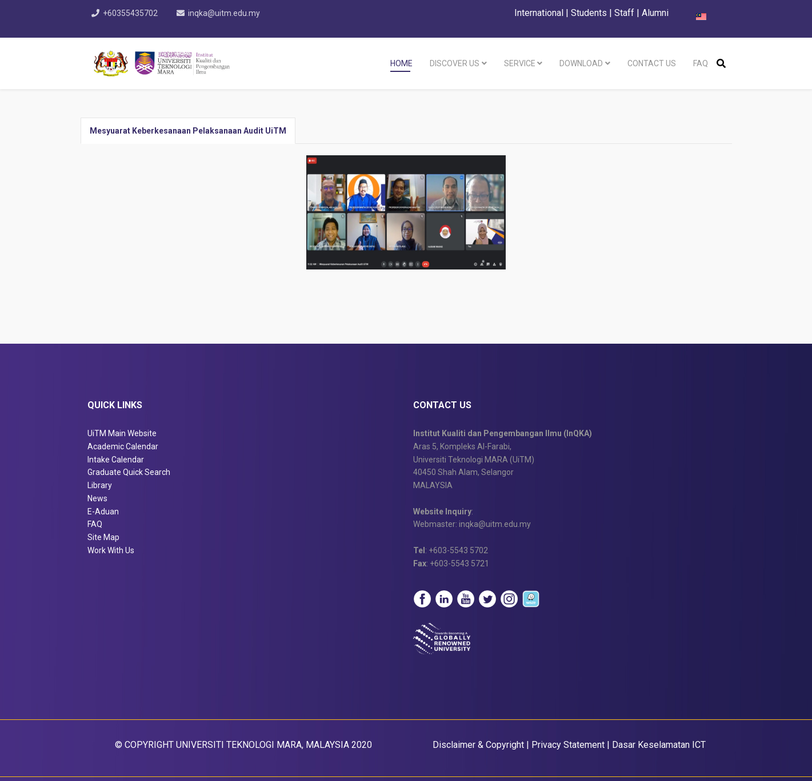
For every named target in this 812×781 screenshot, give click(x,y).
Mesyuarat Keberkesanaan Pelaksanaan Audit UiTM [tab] (188, 130)
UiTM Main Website (122, 433)
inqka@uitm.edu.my (225, 13)
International (540, 12)
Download (581, 63)
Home (401, 63)
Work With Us (110, 550)
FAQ (700, 63)
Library (99, 485)
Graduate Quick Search (128, 472)
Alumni (655, 12)
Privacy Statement (568, 744)
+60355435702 (130, 13)
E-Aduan (103, 511)
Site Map (103, 537)
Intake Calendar (115, 459)
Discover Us (454, 63)
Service (519, 63)
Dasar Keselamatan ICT (659, 744)
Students (589, 12)
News (97, 498)
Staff (624, 12)
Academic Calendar (122, 446)
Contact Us (651, 63)
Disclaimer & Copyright (478, 744)
